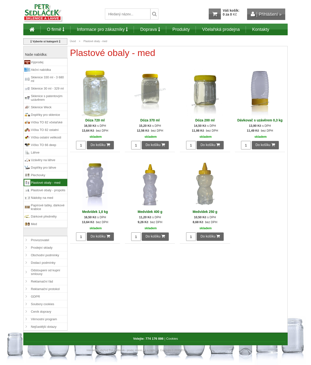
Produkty (181, 29)
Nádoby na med (42, 198)
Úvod (73, 41)
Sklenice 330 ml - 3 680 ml (47, 79)
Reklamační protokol (45, 289)
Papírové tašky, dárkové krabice (48, 207)
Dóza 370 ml (150, 120)
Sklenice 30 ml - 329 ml (47, 88)
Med (34, 224)
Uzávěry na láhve (43, 160)
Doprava (150, 29)
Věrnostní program (44, 319)
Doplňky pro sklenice (45, 115)
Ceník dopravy (41, 311)
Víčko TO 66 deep (43, 145)
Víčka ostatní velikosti (46, 137)
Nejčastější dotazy (44, 326)
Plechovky (38, 175)
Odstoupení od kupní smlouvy (45, 272)
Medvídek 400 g (150, 212)
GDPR (35, 296)
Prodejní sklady (41, 247)
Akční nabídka (41, 70)
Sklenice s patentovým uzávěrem (46, 97)
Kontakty (260, 29)
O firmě (55, 29)
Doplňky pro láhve (43, 167)
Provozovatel (40, 240)
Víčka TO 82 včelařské (46, 122)
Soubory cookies (42, 304)
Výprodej (37, 62)
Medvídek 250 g (205, 212)
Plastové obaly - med (45, 182)
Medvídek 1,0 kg (95, 212)
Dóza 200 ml (205, 120)
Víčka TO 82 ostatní (45, 130)
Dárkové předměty (44, 216)
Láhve (35, 152)
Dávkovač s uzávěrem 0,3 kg (260, 120)
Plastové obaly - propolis (48, 190)
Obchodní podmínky (45, 255)
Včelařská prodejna (221, 29)
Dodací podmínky (43, 263)
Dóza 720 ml (95, 120)
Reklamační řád (42, 281)
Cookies (172, 338)
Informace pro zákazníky (102, 29)
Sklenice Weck (41, 107)
